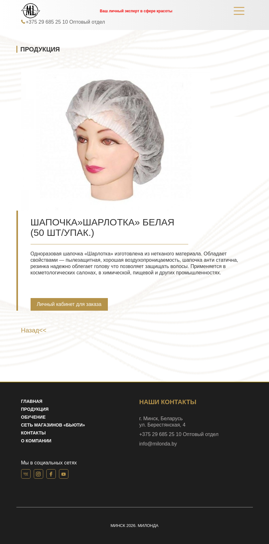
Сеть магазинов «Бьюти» (53, 424)
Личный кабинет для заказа (69, 304)
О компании (36, 440)
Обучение (33, 417)
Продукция (35, 409)
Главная (32, 401)
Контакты (33, 432)
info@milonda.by (158, 443)
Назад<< (34, 330)
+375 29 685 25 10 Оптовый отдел (65, 22)
